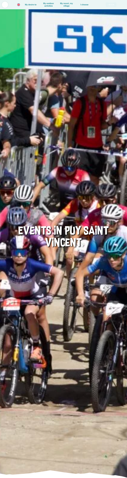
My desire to (30, 5)
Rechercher (101, 4)
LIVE (122, 5)
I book (111, 5)
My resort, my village (66, 4)
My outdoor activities (48, 4)
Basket (95, 4)
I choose (84, 5)
